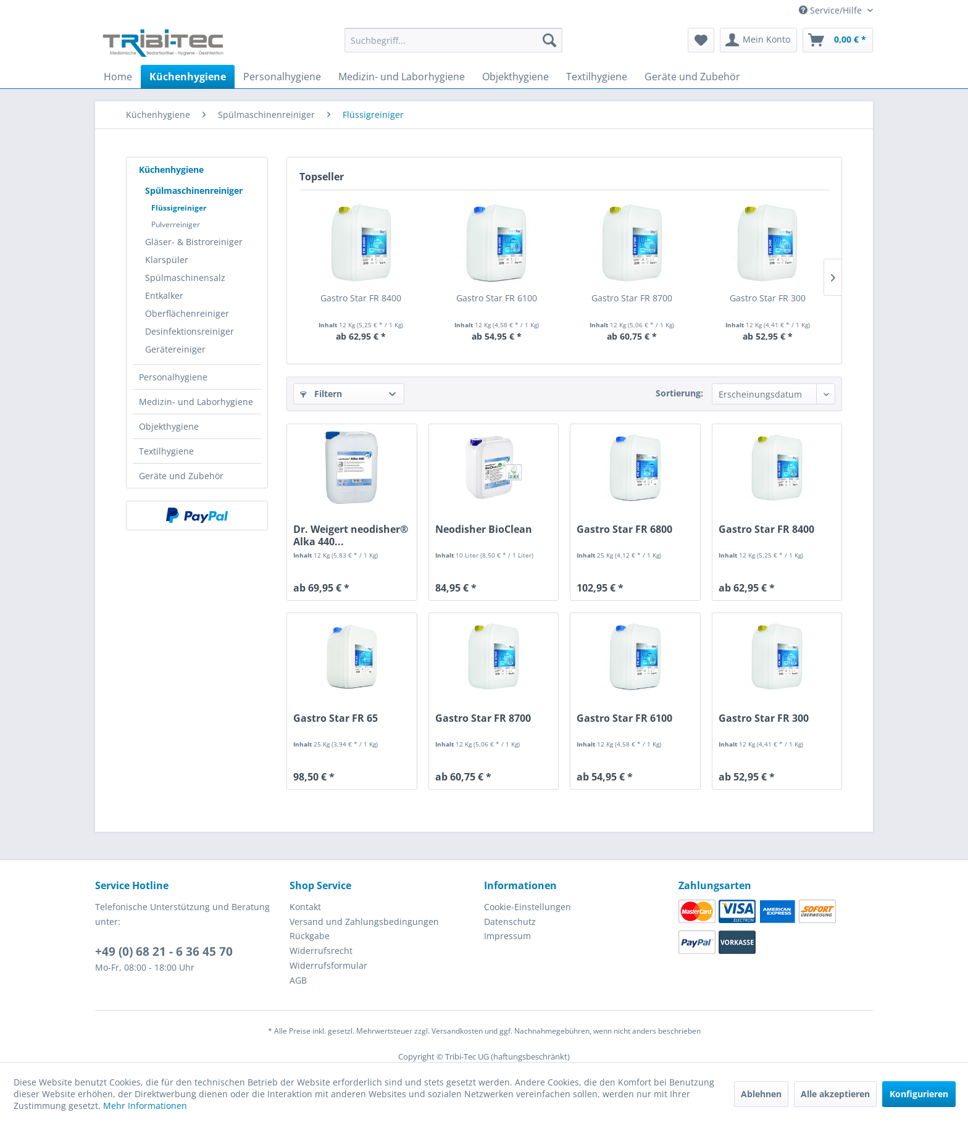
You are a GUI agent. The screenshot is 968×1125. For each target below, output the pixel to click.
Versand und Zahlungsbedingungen (364, 921)
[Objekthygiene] (515, 76)
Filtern (321, 393)
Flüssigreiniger (178, 208)
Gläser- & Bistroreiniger (194, 242)
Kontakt (305, 907)
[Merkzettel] (701, 40)
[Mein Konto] (758, 40)
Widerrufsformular (328, 965)
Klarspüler (166, 260)
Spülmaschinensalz (185, 277)
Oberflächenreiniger (187, 313)
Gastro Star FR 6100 (496, 298)
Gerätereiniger (175, 349)
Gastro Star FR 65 (335, 718)
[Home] (118, 76)
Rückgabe (310, 936)
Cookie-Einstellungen (527, 907)
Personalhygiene (173, 377)
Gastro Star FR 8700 (631, 298)
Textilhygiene (166, 451)
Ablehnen (761, 1094)
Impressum (507, 936)
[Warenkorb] (838, 40)
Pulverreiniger (175, 224)
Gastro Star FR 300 (768, 298)
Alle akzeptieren (835, 1094)
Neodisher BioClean (483, 529)
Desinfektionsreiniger (189, 331)
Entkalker (164, 295)
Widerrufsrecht (321, 950)
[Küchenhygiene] (188, 76)
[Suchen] (549, 40)
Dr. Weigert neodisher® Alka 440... (350, 535)
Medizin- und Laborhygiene (196, 402)
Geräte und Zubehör (181, 476)
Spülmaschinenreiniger (194, 190)
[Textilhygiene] (596, 76)
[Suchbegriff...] (453, 40)
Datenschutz (510, 921)
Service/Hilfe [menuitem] (831, 10)
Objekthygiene (169, 426)
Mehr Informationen (145, 1105)
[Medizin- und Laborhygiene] (402, 76)
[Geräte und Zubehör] (692, 76)
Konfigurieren (919, 1094)
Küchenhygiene (171, 169)
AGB (298, 980)
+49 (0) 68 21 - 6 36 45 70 (164, 951)
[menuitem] (453, 46)
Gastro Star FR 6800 (624, 529)
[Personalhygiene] (282, 76)
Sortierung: (679, 393)
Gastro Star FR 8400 (360, 298)
